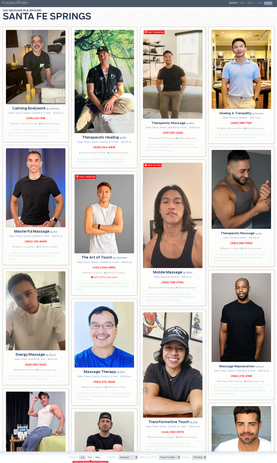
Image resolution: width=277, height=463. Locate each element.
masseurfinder (15, 3)
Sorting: (112, 457)
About (251, 3)
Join (259, 3)
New (242, 3)
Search (233, 3)
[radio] (82, 457)
